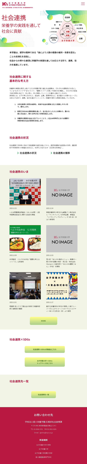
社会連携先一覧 (43, 394)
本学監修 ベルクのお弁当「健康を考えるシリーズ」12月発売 (25, 260)
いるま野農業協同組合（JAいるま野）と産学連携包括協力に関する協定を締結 (25, 213)
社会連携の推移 (61, 153)
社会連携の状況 (28, 153)
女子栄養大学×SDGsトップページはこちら (45, 362)
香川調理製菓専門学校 (43, 457)
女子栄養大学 (43, 449)
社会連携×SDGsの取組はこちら (44, 349)
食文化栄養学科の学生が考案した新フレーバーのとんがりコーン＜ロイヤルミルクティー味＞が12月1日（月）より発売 (61, 308)
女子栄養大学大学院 (43, 445)
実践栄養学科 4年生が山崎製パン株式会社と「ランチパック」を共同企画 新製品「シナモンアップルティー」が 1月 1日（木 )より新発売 (61, 215)
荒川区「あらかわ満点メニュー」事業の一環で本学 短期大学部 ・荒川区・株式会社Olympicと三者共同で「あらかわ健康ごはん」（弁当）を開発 (61, 263)
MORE (43, 321)
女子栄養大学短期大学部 (43, 453)
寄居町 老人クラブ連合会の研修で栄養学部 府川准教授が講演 (25, 307)
